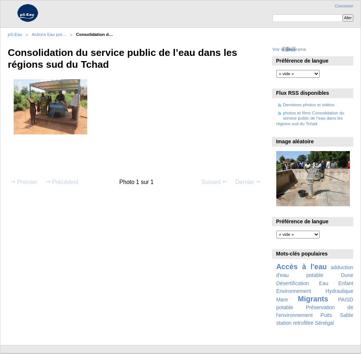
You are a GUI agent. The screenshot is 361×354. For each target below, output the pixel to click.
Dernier (249, 181)
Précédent (61, 181)
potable (284, 307)
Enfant (345, 283)
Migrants (313, 299)
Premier (23, 181)
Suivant (215, 181)
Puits (326, 315)
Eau (323, 283)
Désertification (292, 283)
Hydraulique (339, 291)
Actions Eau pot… (49, 34)
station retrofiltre (295, 323)
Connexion (344, 6)
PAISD (345, 300)
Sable (346, 315)
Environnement (293, 291)
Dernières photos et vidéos (308, 104)
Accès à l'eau (301, 267)
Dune (347, 275)
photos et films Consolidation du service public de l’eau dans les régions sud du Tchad (310, 118)
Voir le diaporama (289, 49)
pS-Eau (15, 34)
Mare (282, 300)
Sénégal (324, 323)
